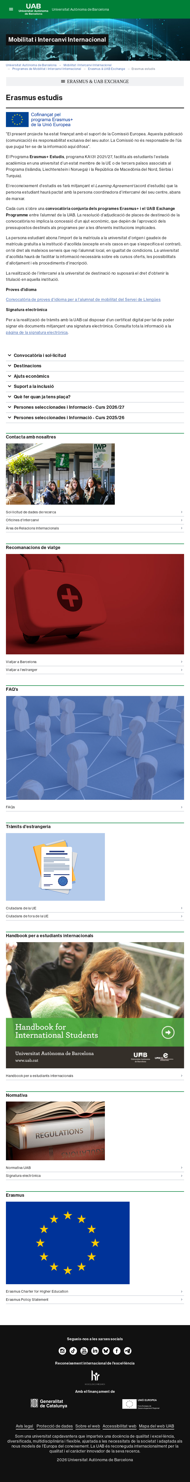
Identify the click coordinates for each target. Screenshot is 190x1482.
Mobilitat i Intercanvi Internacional (88, 65)
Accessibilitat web (120, 1426)
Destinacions (27, 366)
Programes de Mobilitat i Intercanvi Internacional (46, 69)
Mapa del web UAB (156, 1426)
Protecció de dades (55, 1426)
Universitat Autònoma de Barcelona (80, 9)
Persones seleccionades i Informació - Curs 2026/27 (69, 407)
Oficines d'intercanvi (94, 520)
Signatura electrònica (94, 1175)
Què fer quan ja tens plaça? (42, 397)
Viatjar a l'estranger (94, 670)
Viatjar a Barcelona (94, 662)
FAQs (94, 807)
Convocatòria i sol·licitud (39, 355)
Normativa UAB (94, 1167)
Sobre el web (87, 1426)
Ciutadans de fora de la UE (94, 916)
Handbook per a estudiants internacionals (94, 1076)
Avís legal (25, 1426)
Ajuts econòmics (31, 376)
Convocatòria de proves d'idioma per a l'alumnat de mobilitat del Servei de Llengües (83, 299)
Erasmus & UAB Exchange (106, 69)
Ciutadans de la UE (94, 908)
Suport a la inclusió (33, 386)
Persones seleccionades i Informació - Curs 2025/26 (69, 417)
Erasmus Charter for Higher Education (94, 1291)
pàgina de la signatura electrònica (37, 332)
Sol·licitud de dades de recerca (94, 512)
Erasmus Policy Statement (94, 1299)
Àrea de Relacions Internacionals (94, 528)
